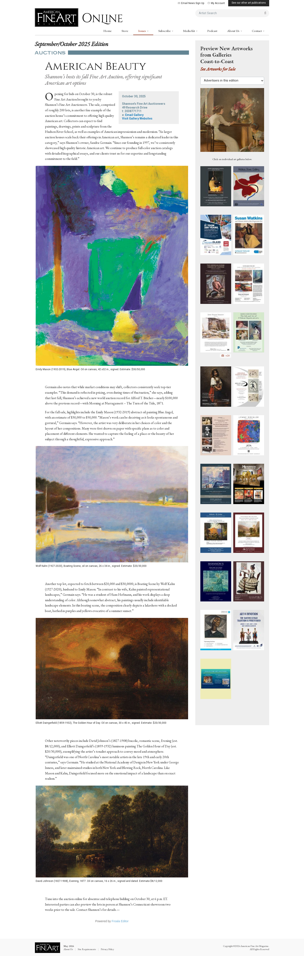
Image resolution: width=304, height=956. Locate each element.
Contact (257, 31)
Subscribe (164, 31)
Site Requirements (87, 949)
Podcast (212, 31)
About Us (233, 31)
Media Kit (189, 31)
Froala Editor (120, 921)
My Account (216, 3)
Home (107, 31)
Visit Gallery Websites (137, 118)
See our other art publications (249, 2)
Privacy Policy (107, 949)
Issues (142, 31)
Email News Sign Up (191, 3)
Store (125, 31)
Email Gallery (134, 115)
